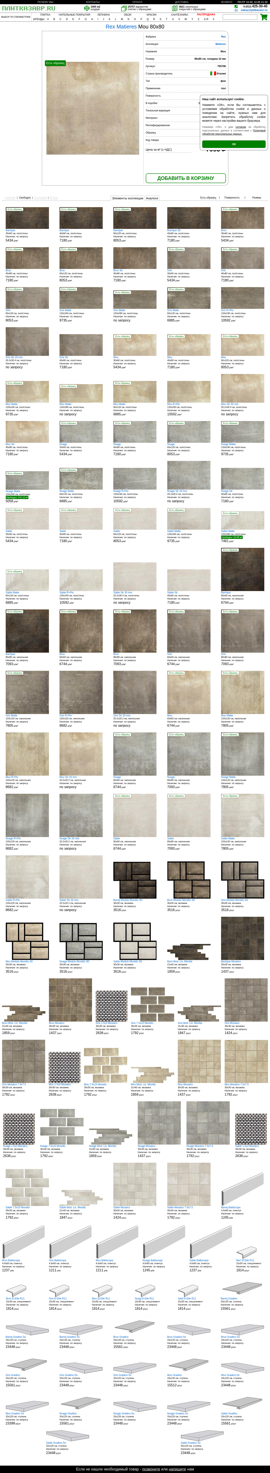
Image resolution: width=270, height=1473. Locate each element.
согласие (241, 127)
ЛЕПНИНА (103, 14)
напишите (177, 1469)
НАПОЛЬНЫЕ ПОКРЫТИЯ (74, 14)
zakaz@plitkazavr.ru (254, 10)
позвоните (151, 1469)
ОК (234, 144)
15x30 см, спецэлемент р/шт (252, 1265)
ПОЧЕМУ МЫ (45, 2)
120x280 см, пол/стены (135, 315)
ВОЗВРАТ (227, 2)
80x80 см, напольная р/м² (27, 659)
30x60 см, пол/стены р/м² (27, 235)
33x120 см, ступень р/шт (242, 1303)
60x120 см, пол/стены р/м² (135, 235)
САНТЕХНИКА (179, 14)
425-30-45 (255, 6)
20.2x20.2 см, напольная (135, 720)
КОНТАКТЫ (93, 2)
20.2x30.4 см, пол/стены (27, 362)
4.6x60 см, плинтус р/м (242, 1212)
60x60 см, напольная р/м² (242, 597)
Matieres (221, 44)
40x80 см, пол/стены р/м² (81, 235)
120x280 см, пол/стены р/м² (27, 496)
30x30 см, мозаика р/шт (135, 905)
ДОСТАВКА (182, 2)
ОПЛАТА (137, 2)
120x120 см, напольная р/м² (27, 720)
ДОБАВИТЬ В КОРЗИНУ (185, 178)
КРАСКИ (151, 14)
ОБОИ (127, 14)
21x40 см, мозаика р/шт (189, 966)
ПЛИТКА (45, 14)
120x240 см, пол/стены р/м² (81, 315)
